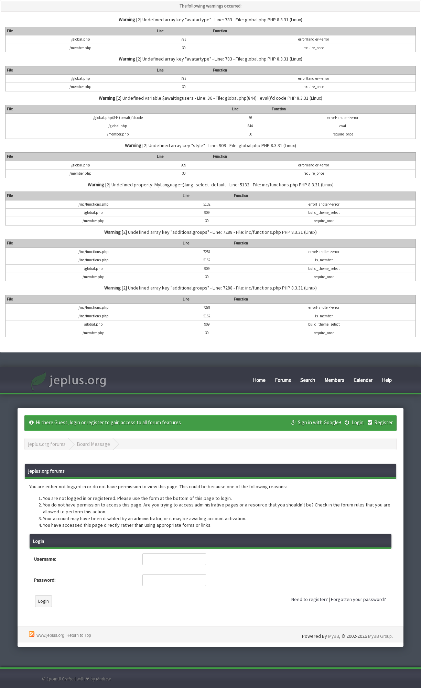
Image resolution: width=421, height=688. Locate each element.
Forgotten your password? (358, 599)
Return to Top (78, 635)
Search (307, 380)
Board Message (93, 444)
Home (259, 380)
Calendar (363, 380)
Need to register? (309, 599)
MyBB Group (380, 636)
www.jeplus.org (50, 635)
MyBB (333, 636)
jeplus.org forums (47, 444)
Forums (283, 380)
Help (387, 380)
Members (334, 380)
